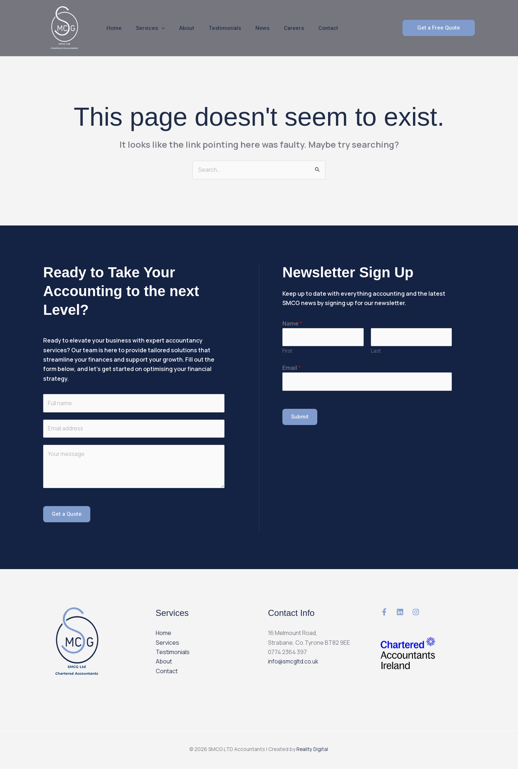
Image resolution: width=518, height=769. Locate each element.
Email (291, 369)
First (287, 352)
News (246, 28)
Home (112, 28)
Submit (300, 418)
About (177, 28)
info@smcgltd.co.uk (294, 663)
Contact (305, 28)
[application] (156, 28)
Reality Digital (313, 750)
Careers (274, 28)
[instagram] (415, 613)
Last (376, 352)
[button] (439, 28)
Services (145, 28)
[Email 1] (400, 613)
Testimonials (212, 28)
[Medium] (384, 613)
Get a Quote (67, 516)
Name (292, 324)
